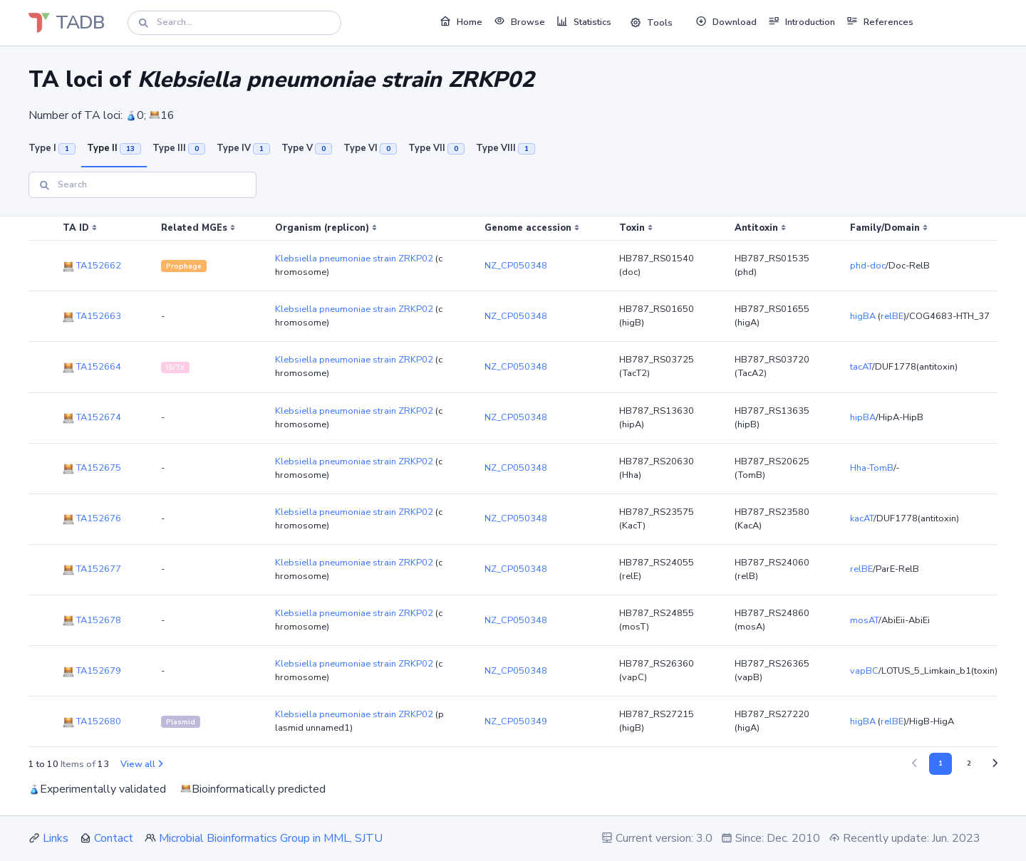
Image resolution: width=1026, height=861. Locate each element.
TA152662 (92, 265)
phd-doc (868, 265)
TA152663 (92, 316)
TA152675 (92, 467)
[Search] (234, 22)
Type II (114, 148)
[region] (513, 481)
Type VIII (505, 148)
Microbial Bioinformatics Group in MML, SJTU (271, 838)
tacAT (861, 366)
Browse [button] (519, 21)
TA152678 (92, 620)
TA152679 (92, 670)
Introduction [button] (801, 21)
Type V (306, 148)
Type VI (370, 148)
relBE (892, 316)
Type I (52, 148)
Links (55, 838)
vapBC (864, 670)
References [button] (879, 21)
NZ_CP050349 (515, 721)
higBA (863, 316)
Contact (113, 838)
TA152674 (92, 417)
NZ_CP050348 (515, 265)
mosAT (864, 620)
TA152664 (92, 366)
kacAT (862, 518)
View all (141, 764)
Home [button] (461, 21)
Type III (178, 148)
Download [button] (726, 21)
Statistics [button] (583, 21)
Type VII (436, 148)
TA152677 (92, 569)
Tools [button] (651, 22)
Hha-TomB (871, 467)
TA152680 (92, 721)
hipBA (863, 417)
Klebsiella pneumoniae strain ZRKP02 (354, 258)
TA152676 (92, 518)
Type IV (243, 148)
